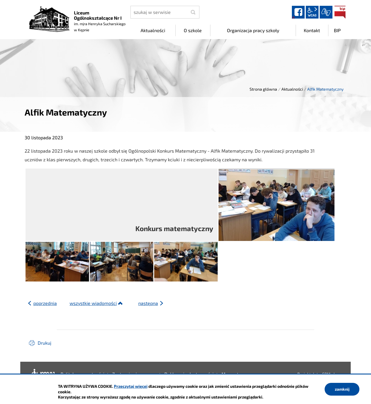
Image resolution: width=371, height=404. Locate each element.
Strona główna (263, 89)
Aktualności (292, 89)
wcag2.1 (312, 12)
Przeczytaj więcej (131, 386)
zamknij (342, 389)
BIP (340, 12)
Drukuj (44, 342)
